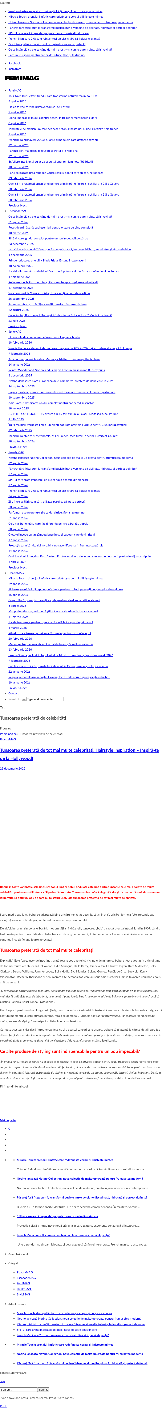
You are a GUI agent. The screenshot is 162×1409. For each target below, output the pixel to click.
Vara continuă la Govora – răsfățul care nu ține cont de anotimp (49, 293)
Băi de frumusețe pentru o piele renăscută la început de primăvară (50, 622)
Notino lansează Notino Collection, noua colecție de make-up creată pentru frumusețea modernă (70, 22)
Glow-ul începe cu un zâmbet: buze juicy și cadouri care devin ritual (51, 534)
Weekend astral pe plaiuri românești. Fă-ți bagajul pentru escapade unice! (55, 11)
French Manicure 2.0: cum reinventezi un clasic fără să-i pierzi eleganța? (54, 38)
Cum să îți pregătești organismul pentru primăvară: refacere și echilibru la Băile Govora (63, 183)
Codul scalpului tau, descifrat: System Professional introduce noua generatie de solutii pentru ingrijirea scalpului (79, 556)
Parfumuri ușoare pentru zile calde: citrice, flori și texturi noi (46, 55)
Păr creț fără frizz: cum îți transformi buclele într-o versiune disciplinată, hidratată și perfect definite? (72, 27)
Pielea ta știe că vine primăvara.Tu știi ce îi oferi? (39, 106)
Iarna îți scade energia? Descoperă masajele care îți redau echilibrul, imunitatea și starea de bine (69, 249)
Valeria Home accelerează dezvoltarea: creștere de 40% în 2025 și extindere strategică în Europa (70, 348)
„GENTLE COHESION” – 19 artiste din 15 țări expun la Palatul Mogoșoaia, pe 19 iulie (63, 414)
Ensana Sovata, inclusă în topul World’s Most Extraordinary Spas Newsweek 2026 (60, 655)
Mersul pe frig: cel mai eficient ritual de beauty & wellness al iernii (50, 644)
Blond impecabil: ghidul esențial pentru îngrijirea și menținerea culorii (52, 117)
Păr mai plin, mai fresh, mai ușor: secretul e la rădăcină (43, 150)
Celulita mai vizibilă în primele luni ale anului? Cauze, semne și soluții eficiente (58, 666)
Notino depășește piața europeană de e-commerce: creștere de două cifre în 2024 (61, 381)
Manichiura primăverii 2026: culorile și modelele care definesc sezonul (53, 139)
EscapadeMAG (17, 211)
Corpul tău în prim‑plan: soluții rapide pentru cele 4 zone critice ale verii (54, 600)
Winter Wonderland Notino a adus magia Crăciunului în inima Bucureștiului (56, 370)
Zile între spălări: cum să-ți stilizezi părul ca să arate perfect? (46, 44)
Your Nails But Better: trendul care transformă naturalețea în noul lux (52, 96)
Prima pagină (8, 734)
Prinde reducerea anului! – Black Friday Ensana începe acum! (47, 260)
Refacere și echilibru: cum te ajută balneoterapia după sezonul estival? (53, 282)
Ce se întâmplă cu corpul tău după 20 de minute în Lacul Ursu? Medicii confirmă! (60, 315)
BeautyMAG (16, 452)
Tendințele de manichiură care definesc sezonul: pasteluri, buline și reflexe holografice (63, 129)
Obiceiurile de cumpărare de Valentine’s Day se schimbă (44, 337)
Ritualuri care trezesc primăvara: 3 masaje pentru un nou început (49, 633)
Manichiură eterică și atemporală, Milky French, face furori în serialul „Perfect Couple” (63, 436)
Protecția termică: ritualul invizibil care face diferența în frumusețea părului (56, 545)
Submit (43, 1389)
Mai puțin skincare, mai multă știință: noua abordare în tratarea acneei (53, 611)
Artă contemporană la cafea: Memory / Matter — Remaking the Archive (54, 359)
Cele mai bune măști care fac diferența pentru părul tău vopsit (48, 523)
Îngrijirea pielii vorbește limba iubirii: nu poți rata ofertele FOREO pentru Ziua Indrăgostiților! (67, 424)
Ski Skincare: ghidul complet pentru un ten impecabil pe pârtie (48, 238)
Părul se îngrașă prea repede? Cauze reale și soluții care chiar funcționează (55, 172)
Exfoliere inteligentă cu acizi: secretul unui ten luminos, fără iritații (50, 161)
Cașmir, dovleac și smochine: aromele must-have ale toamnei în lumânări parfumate (61, 392)
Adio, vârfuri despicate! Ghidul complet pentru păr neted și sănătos (51, 403)
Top (2, 1381)
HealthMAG (16, 573)
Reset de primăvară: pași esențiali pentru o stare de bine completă (50, 227)
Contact (13, 693)
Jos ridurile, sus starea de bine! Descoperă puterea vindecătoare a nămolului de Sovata (63, 271)
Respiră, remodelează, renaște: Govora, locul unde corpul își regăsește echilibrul (59, 677)
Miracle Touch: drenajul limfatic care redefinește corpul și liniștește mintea (56, 16)
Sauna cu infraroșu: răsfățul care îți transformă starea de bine (47, 304)
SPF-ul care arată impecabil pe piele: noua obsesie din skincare (48, 33)
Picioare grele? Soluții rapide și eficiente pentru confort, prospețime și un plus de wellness (65, 589)
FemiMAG (14, 90)
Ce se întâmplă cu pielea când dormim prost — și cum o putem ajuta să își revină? (60, 49)
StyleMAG (14, 331)
